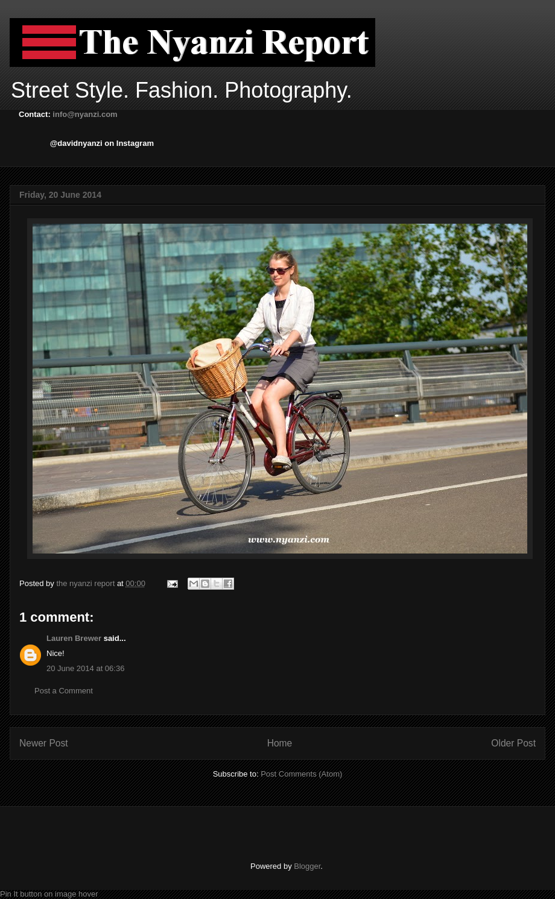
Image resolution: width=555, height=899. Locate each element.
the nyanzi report (86, 583)
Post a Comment (63, 690)
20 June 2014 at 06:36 (85, 668)
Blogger (307, 866)
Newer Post (43, 743)
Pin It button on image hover (49, 893)
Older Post (513, 743)
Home (280, 743)
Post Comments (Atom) (301, 773)
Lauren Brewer (73, 638)
